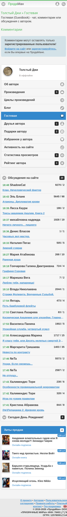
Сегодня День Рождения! (37, 417)
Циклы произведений (19, 99)
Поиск (63, 4)
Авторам (39, 500)
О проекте (26, 500)
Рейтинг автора (31, 163)
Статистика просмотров (31, 155)
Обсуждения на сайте (37, 178)
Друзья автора (31, 124)
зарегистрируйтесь (44, 48)
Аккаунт (57, 3)
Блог (7, 107)
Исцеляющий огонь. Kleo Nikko (31, 481)
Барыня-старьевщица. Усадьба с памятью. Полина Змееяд (32, 467)
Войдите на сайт (15, 48)
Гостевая (10, 115)
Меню (3, 4)
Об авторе (11, 84)
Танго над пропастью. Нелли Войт (33, 453)
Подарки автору (31, 132)
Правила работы (45, 503)
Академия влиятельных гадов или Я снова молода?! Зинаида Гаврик (34, 439)
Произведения (31, 92)
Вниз (63, 513)
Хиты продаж (34, 430)
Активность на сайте (19, 147)
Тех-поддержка (52, 506)
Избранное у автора (18, 139)
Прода (16, 4)
